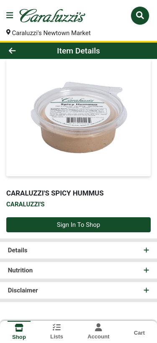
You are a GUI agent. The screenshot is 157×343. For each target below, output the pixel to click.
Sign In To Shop (78, 225)
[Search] (140, 15)
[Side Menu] (9, 15)
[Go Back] (24, 51)
